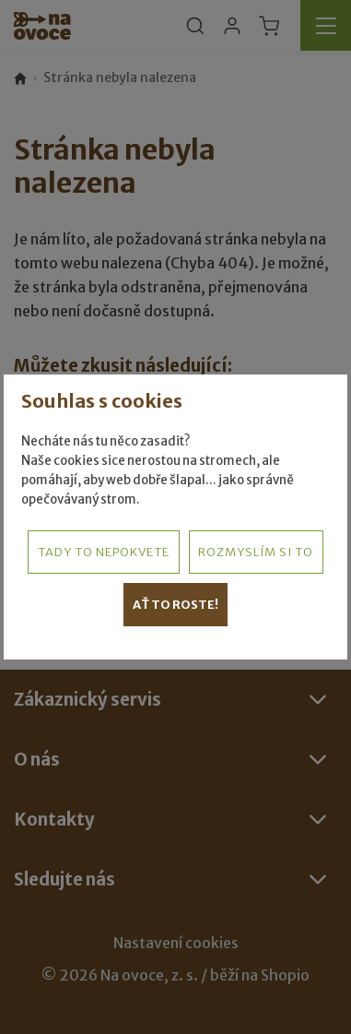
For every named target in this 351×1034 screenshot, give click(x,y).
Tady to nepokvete (104, 552)
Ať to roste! (175, 604)
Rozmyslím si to (255, 552)
